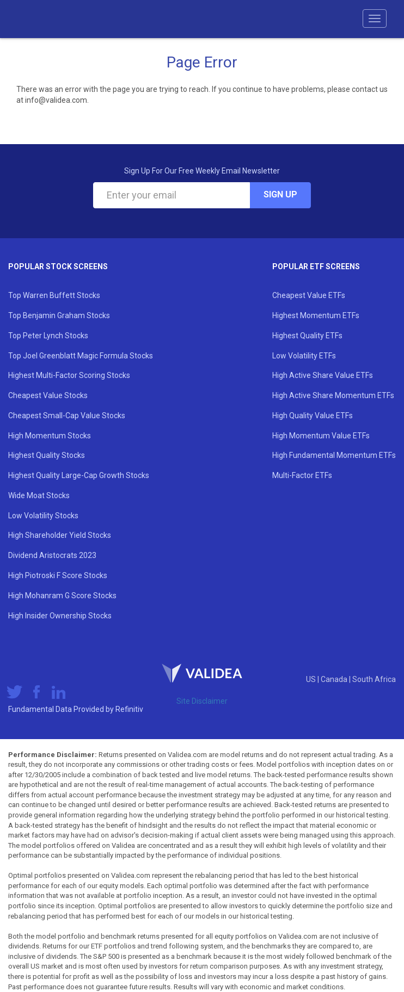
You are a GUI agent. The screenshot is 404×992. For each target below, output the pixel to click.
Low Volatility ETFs (304, 355)
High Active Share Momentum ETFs (333, 395)
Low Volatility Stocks (43, 515)
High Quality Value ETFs (312, 415)
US (311, 679)
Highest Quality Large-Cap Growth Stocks (78, 475)
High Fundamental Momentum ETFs (334, 455)
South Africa (374, 679)
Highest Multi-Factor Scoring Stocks (69, 375)
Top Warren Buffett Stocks (54, 295)
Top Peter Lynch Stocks (48, 335)
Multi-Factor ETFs (302, 475)
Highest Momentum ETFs (315, 315)
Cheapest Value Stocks (48, 395)
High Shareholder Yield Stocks (59, 535)
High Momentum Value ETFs (321, 435)
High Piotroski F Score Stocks (57, 575)
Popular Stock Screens (58, 266)
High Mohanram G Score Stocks (62, 595)
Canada (335, 679)
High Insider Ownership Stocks (60, 615)
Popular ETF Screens (316, 266)
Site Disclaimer (202, 701)
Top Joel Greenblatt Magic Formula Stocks (80, 355)
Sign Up (280, 194)
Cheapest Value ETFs (308, 295)
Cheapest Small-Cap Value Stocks (66, 415)
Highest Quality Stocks (46, 455)
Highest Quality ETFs (307, 335)
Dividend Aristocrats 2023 (52, 555)
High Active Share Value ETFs (322, 375)
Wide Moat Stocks (39, 495)
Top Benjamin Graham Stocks (59, 315)
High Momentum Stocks (49, 435)
